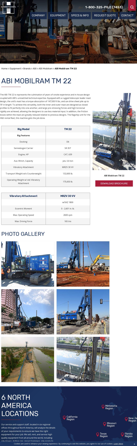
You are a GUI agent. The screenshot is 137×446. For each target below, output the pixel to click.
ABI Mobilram (46, 68)
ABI (35, 68)
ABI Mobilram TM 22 (66, 68)
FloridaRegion (128, 370)
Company (38, 14)
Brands (27, 68)
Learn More (118, 443)
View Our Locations (19, 388)
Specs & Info (80, 14)
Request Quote (105, 14)
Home (4, 68)
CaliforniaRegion (72, 353)
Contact (127, 14)
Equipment (58, 14)
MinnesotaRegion (111, 342)
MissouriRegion (111, 360)
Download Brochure (114, 183)
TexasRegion (104, 370)
